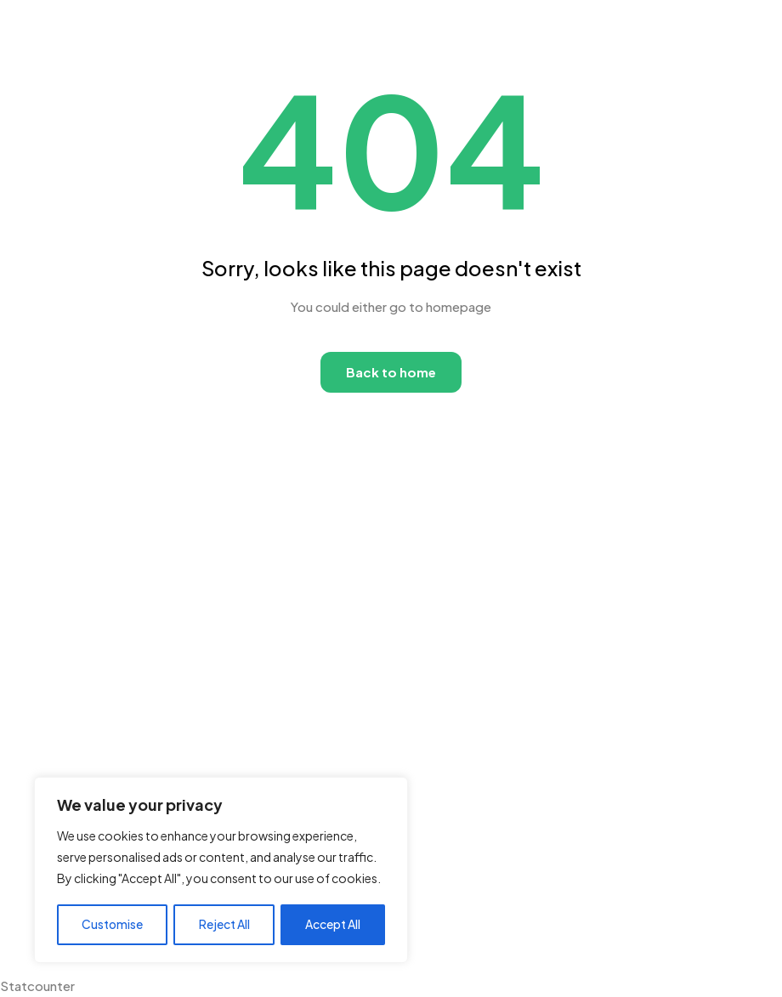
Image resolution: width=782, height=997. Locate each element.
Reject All (224, 924)
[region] (221, 870)
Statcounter (37, 985)
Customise (112, 924)
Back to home (391, 372)
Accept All (332, 924)
